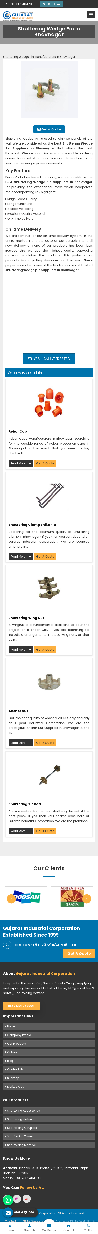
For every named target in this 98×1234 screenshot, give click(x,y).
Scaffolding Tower (19, 1136)
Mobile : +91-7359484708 (22, 1178)
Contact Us (14, 1069)
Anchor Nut (18, 711)
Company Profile (18, 1035)
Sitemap (12, 1078)
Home (10, 1026)
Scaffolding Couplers (21, 1128)
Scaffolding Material (20, 1145)
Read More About (21, 1006)
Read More (21, 463)
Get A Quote (49, 129)
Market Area (14, 1087)
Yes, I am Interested (49, 358)
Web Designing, (59, 1221)
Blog (9, 1061)
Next (86, 899)
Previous (11, 899)
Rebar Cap (18, 431)
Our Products (15, 1044)
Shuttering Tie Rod (25, 804)
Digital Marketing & (82, 1221)
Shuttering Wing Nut (26, 617)
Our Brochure (51, 4)
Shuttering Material (19, 1119)
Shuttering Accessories (22, 1111)
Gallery (11, 1052)
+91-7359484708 (20, 4)
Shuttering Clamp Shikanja (32, 524)
